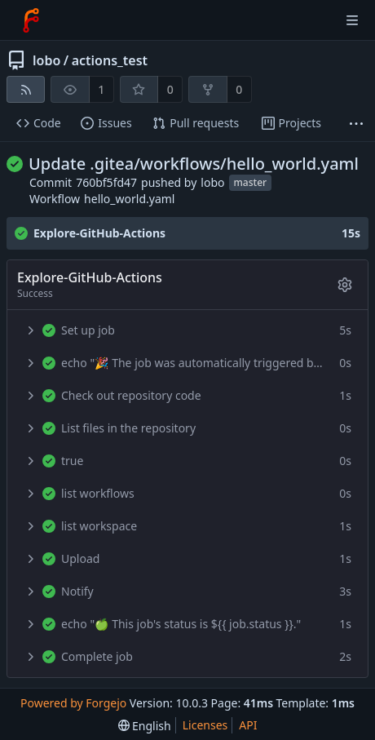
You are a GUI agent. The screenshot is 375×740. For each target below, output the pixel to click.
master (250, 183)
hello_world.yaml (129, 198)
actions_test (110, 60)
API (248, 725)
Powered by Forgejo (73, 703)
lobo (46, 60)
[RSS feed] (26, 89)
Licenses (205, 725)
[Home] (31, 20)
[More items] (356, 123)
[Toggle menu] (352, 20)
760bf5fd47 (106, 182)
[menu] (144, 725)
